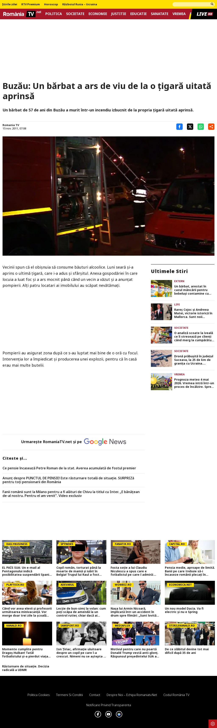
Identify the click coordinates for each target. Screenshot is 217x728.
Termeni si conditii (69, 695)
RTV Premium (30, 4)
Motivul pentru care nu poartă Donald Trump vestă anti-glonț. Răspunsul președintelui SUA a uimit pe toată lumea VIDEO (134, 653)
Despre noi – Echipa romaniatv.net (132, 695)
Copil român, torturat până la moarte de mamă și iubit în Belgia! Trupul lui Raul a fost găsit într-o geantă (78, 571)
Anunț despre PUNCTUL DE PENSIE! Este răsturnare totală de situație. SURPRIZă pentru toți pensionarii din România (68, 480)
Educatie (138, 14)
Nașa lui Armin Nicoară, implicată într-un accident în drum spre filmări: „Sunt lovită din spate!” (133, 612)
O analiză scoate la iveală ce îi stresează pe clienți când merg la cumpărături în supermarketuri (194, 336)
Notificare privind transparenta (108, 705)
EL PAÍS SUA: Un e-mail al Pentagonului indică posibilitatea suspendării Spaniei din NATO (27, 571)
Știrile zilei (9, 4)
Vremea (179, 14)
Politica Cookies (39, 695)
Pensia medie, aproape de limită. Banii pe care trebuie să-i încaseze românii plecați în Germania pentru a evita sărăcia (190, 571)
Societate (75, 14)
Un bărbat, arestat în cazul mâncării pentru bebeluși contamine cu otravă (191, 290)
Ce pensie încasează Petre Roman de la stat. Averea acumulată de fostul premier (69, 468)
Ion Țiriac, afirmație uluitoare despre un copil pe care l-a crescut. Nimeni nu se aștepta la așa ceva (81, 653)
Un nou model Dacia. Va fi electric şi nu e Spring (184, 610)
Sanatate (159, 14)
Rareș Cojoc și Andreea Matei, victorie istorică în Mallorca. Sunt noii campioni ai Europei (193, 313)
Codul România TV (176, 695)
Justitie (118, 14)
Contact (94, 695)
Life (177, 304)
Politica (53, 14)
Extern (179, 281)
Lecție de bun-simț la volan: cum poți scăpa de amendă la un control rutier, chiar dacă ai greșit (81, 612)
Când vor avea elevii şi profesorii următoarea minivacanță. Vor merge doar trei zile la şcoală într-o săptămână (27, 612)
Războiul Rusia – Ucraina (79, 4)
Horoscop (51, 4)
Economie (98, 14)
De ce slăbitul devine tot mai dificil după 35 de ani (187, 651)
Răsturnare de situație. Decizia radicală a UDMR (25, 668)
